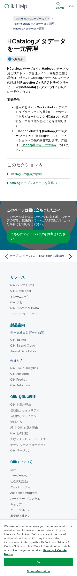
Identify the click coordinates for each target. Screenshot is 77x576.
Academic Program (23, 492)
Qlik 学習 (16, 302)
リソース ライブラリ (23, 313)
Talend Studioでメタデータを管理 (33, 23)
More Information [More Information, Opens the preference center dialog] (38, 571)
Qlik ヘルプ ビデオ (22, 285)
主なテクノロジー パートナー (29, 439)
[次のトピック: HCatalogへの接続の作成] (56, 256)
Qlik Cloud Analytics (24, 368)
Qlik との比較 (19, 433)
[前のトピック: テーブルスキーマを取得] (20, 256)
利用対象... (18, 59)
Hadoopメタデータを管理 (28, 28)
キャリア (16, 504)
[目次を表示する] (8, 18)
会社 (13, 470)
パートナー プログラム (25, 498)
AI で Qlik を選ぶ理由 (24, 427)
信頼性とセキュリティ (24, 410)
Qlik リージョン (20, 450)
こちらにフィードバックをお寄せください (38, 236)
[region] (38, 548)
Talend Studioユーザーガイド (31, 18)
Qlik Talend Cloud (22, 345)
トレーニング (19, 296)
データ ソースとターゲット (28, 444)
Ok (38, 562)
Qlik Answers (19, 373)
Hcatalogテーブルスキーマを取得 (30, 183)
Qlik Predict (18, 379)
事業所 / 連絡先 (20, 515)
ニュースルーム (20, 510)
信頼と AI (16, 421)
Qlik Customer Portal (24, 308)
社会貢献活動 (19, 481)
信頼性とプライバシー (24, 416)
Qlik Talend (18, 339)
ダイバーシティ (20, 487)
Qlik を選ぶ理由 (20, 404)
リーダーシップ (20, 475)
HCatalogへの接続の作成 (24, 174)
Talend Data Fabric (23, 351)
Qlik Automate (20, 385)
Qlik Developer (20, 291)
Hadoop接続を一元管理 (38, 145)
